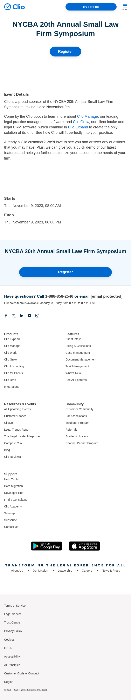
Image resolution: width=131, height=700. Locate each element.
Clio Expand (78, 127)
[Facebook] (6, 315)
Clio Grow (81, 122)
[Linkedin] (21, 315)
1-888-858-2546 (59, 296)
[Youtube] (29, 315)
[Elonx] (14, 315)
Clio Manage (87, 116)
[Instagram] (37, 315)
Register (65, 51)
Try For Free (91, 6)
